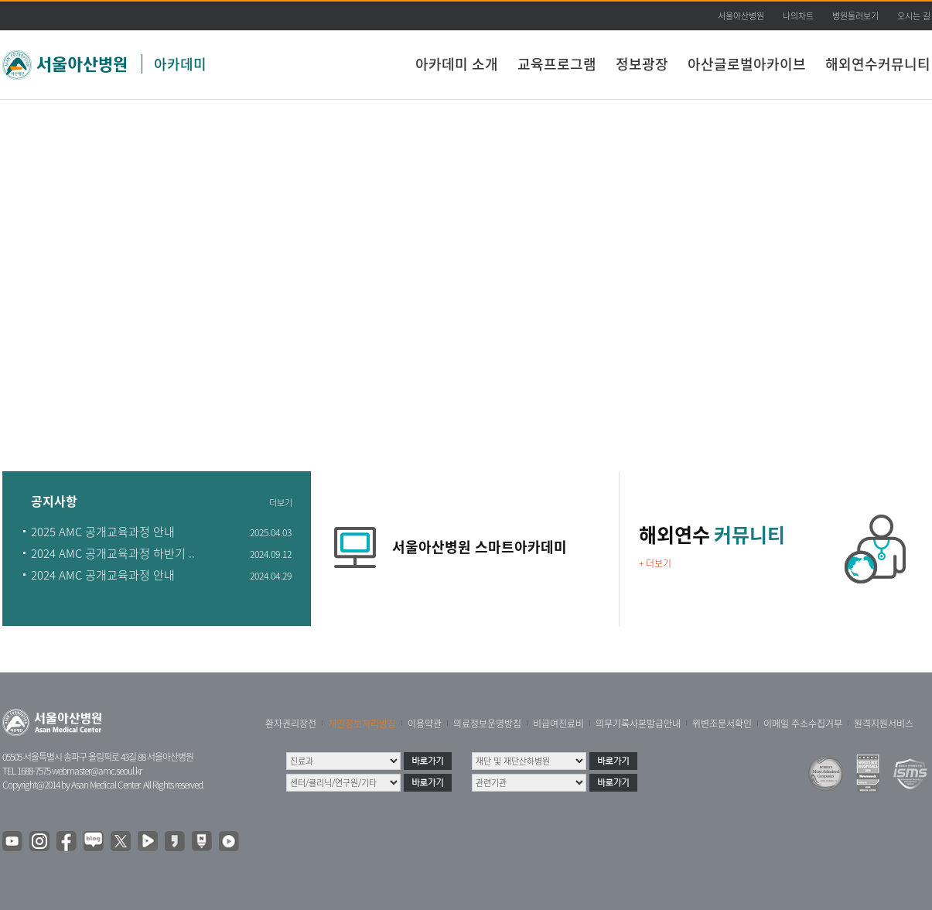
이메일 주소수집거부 (802, 723)
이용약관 (425, 723)
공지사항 (54, 502)
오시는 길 (913, 15)
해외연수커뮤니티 (877, 63)
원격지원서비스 (883, 723)
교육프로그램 (556, 63)
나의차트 (798, 15)
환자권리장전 (290, 723)
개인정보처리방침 (362, 723)
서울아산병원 (741, 15)
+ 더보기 (655, 563)
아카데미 (180, 63)
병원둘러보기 (855, 15)
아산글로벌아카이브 (747, 63)
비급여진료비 (558, 723)
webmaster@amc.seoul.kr (97, 771)
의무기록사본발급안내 (638, 723)
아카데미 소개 (456, 63)
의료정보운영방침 (487, 723)
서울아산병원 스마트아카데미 (479, 546)
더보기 (280, 503)
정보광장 (642, 63)
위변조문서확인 (722, 723)
